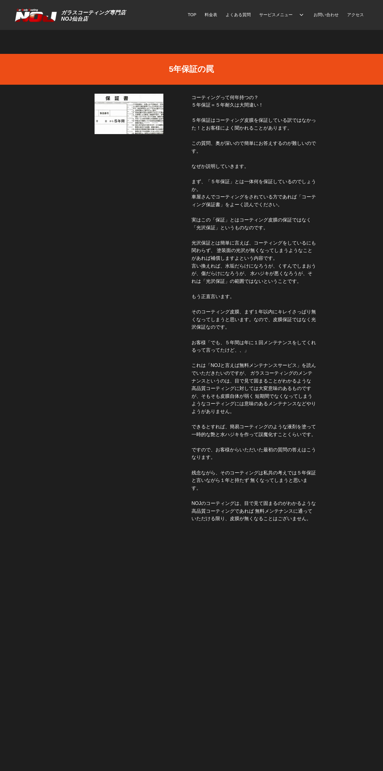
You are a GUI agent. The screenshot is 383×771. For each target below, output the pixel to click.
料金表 (211, 14)
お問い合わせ (326, 14)
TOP (192, 14)
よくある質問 (238, 14)
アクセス (355, 14)
